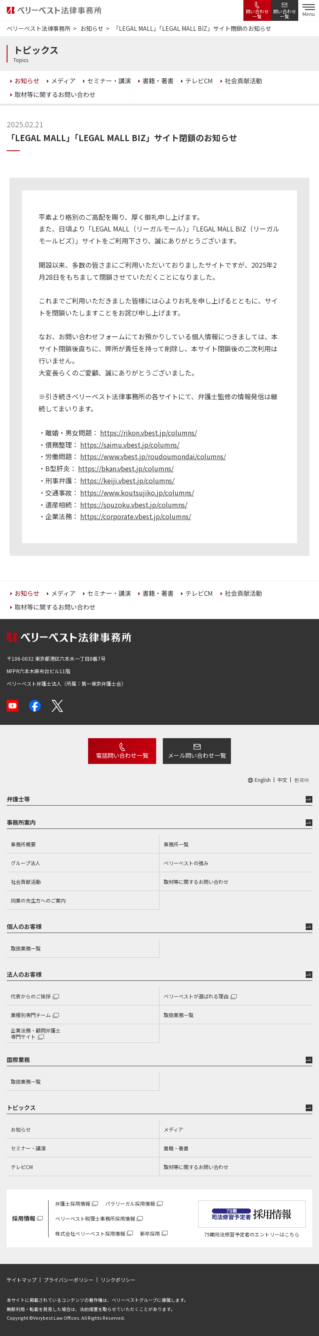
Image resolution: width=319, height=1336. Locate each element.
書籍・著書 (176, 1148)
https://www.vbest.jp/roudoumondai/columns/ (153, 456)
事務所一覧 (176, 844)
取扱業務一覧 (26, 948)
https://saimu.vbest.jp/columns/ (129, 445)
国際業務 (18, 1059)
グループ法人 (25, 862)
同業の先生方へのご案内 (38, 900)
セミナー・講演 (28, 1148)
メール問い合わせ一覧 (197, 755)
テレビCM (22, 1166)
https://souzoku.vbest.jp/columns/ (133, 505)
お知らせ (21, 1129)
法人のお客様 (24, 974)
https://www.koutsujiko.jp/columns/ (137, 493)
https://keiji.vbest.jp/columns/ (127, 480)
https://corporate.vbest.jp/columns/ (135, 516)
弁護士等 (18, 799)
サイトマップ (22, 1279)
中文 (282, 779)
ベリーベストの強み (186, 862)
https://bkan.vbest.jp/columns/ (126, 468)
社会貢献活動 (26, 881)
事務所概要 (23, 844)
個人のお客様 (24, 926)
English (263, 779)
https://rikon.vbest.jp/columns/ (148, 433)
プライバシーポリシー (68, 1279)
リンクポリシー (118, 1279)
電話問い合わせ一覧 (122, 755)
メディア (173, 1129)
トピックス (21, 1107)
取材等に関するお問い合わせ (196, 881)
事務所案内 (21, 822)
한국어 (301, 779)
